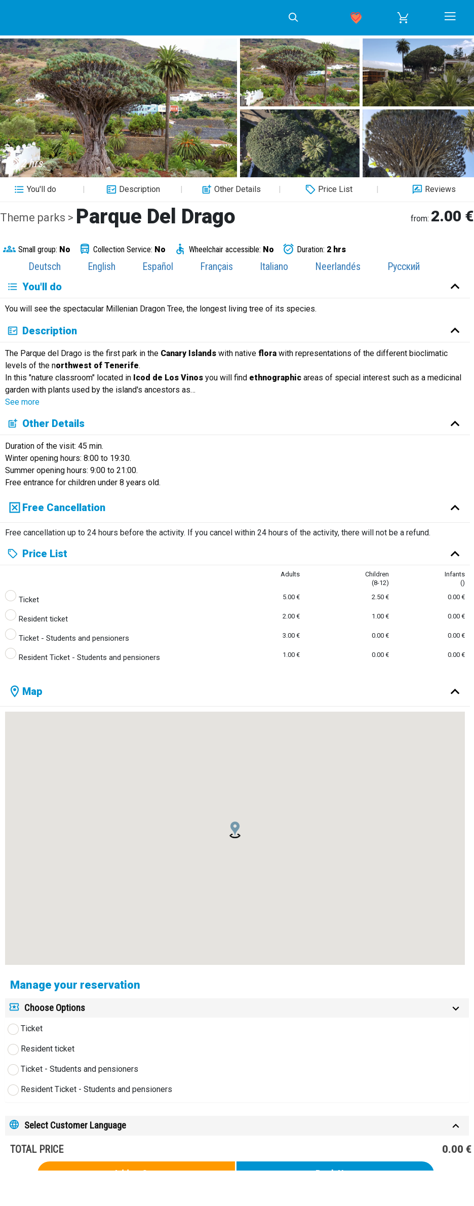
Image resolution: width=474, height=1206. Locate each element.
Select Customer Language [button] (75, 1125)
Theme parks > (38, 217)
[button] (403, 17)
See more (22, 402)
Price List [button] (327, 189)
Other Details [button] (230, 189)
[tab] (237, 1008)
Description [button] (132, 189)
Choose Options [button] (54, 1008)
